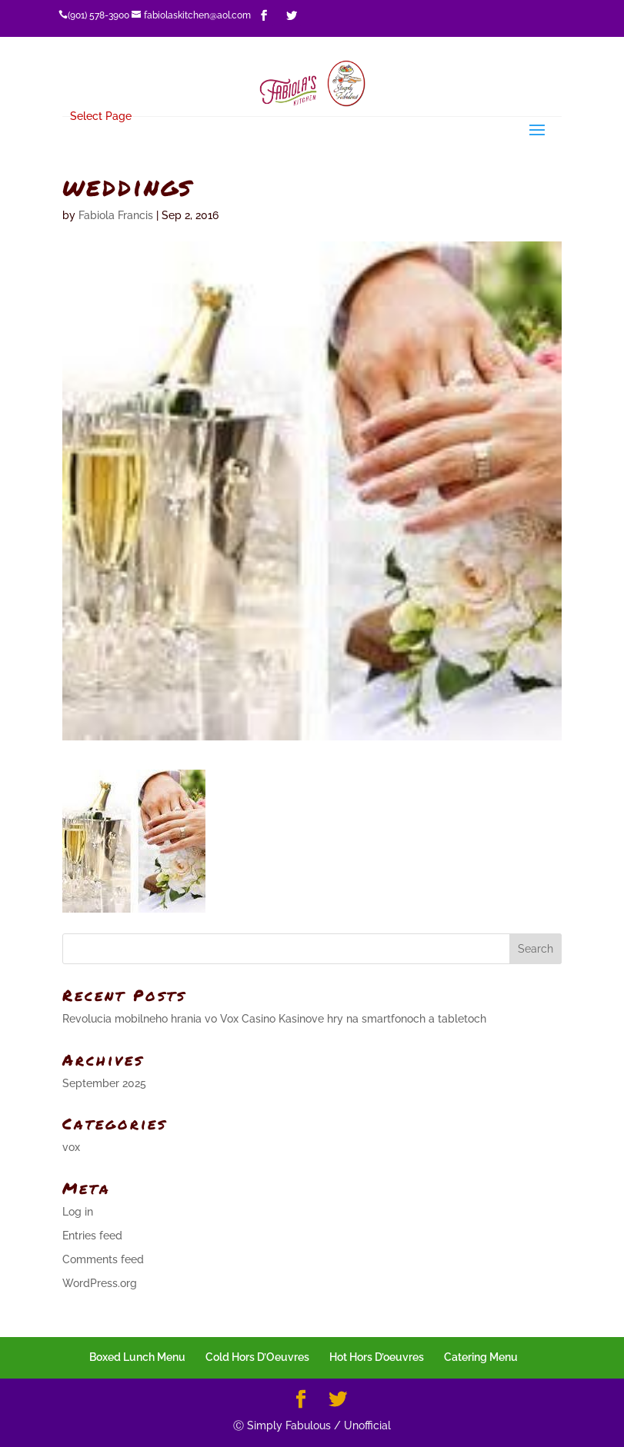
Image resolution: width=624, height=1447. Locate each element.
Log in (77, 1212)
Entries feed (92, 1235)
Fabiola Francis (115, 215)
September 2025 (104, 1083)
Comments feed (103, 1259)
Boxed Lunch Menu (137, 1357)
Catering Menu (481, 1357)
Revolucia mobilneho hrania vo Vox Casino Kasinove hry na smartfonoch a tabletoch (274, 1019)
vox (71, 1147)
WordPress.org (99, 1283)
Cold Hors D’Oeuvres (257, 1357)
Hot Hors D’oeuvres (376, 1357)
